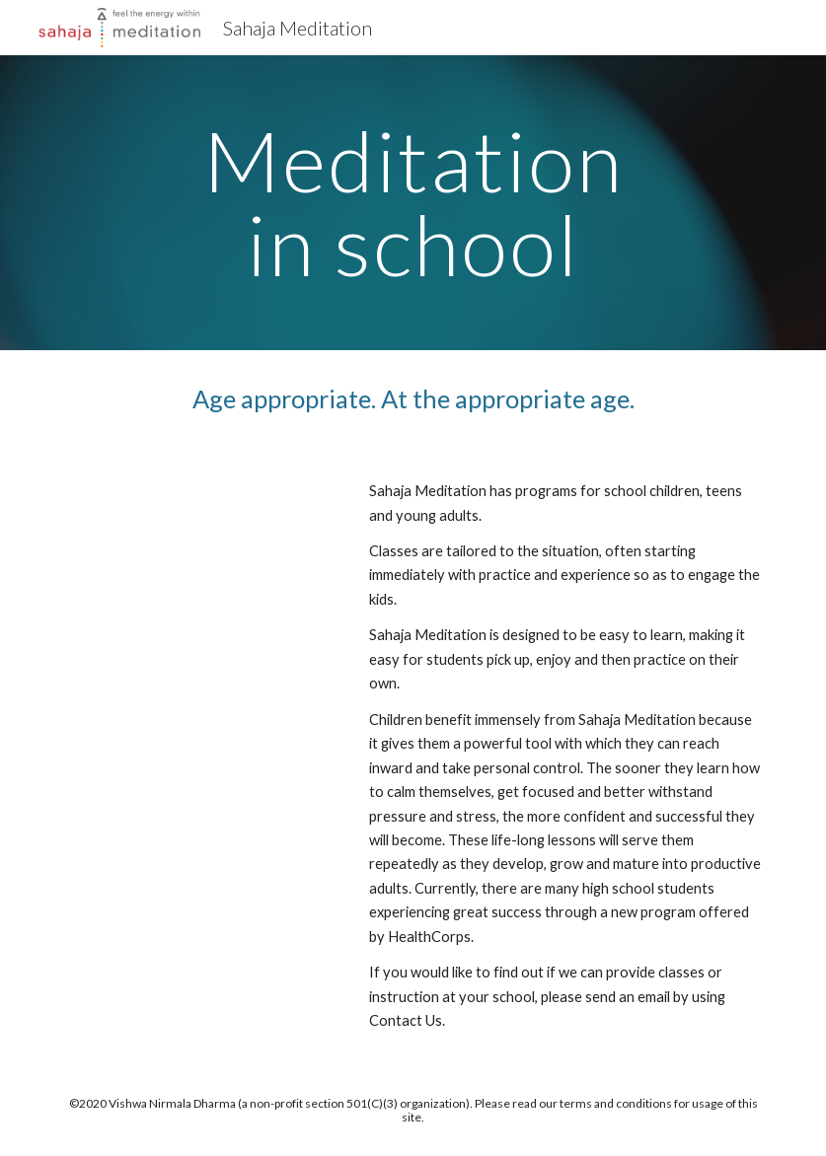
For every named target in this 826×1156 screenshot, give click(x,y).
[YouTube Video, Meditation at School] (199, 551)
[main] (413, 202)
